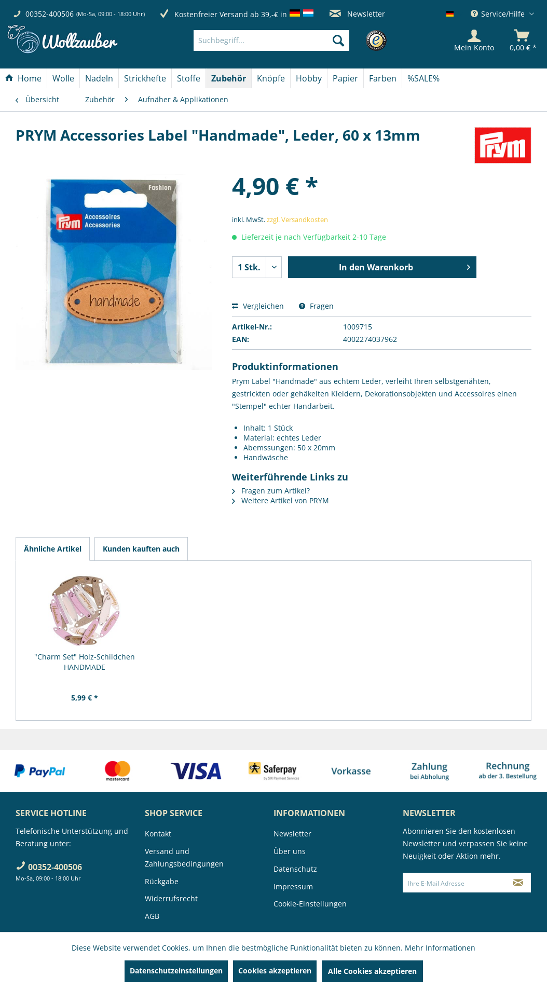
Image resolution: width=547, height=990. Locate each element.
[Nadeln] (99, 78)
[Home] (23, 78)
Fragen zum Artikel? (271, 491)
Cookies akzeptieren (274, 970)
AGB (152, 916)
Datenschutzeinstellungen (176, 970)
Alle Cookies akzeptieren (372, 971)
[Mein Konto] (474, 40)
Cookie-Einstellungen (310, 904)
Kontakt (158, 833)
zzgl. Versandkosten (297, 219)
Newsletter (357, 14)
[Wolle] (63, 78)
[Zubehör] (228, 78)
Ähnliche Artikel (52, 549)
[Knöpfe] (271, 78)
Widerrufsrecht (171, 898)
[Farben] (383, 78)
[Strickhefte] (145, 78)
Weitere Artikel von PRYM (280, 500)
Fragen (316, 306)
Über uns (290, 851)
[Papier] (345, 78)
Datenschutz (295, 869)
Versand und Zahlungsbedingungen (184, 857)
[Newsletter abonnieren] (518, 882)
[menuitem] (287, 40)
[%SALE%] (423, 78)
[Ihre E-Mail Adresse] (454, 882)
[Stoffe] (189, 78)
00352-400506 (49, 14)
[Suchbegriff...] (271, 40)
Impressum (293, 886)
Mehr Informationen (440, 948)
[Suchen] (338, 40)
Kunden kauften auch (141, 549)
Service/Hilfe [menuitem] (499, 14)
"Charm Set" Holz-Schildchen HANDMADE (84, 662)
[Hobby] (309, 78)
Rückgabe (162, 881)
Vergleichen (258, 306)
